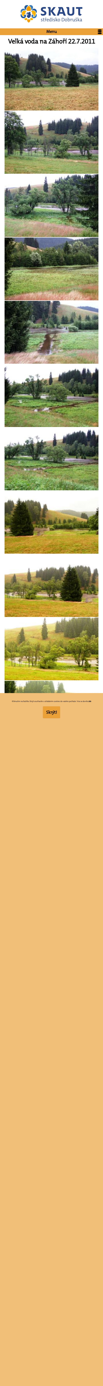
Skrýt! (51, 712)
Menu (74, 31)
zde (89, 701)
